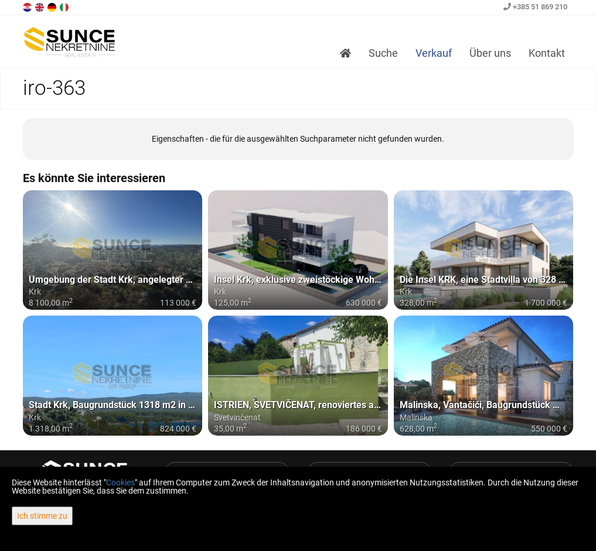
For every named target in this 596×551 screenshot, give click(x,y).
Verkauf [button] (434, 53)
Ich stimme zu (42, 516)
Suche (383, 53)
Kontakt (547, 53)
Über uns (490, 53)
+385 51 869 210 (535, 6)
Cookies (120, 482)
